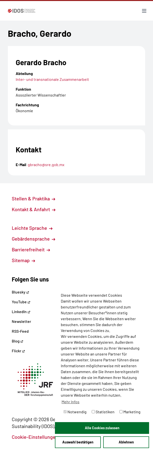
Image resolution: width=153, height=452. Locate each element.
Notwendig (75, 411)
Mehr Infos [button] (70, 401)
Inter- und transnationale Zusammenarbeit (52, 79)
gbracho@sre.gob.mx (46, 164)
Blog (17, 341)
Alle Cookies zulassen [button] (102, 428)
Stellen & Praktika (33, 198)
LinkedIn (21, 311)
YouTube (21, 301)
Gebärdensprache (33, 239)
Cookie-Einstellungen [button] (38, 437)
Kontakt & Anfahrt (33, 209)
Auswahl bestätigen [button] (77, 442)
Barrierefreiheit (31, 249)
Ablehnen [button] (126, 442)
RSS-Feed (20, 331)
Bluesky (20, 292)
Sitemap (23, 260)
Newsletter (21, 321)
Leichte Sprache (32, 228)
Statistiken (103, 411)
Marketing (129, 411)
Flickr (18, 350)
